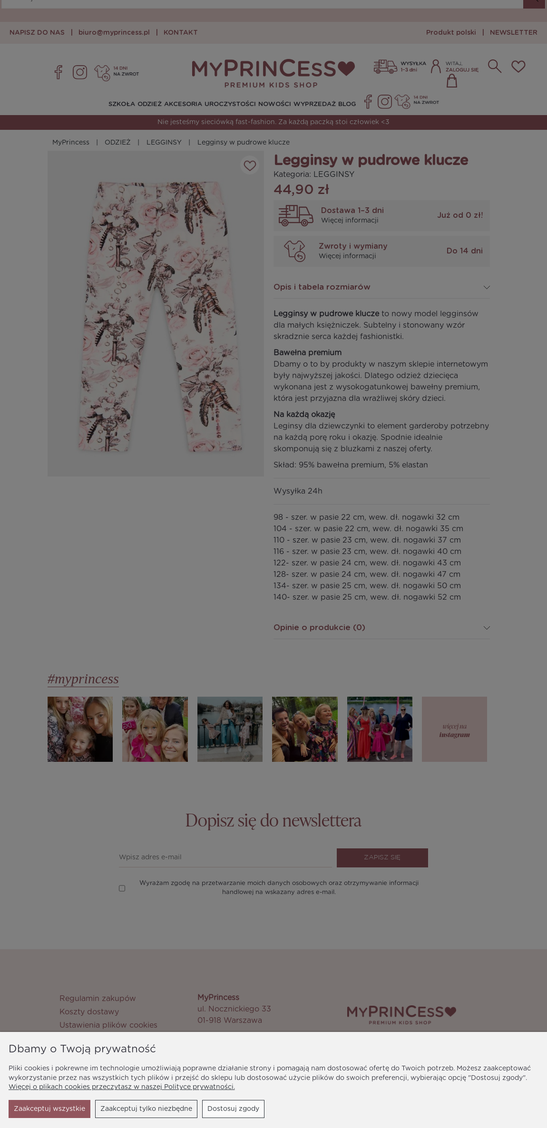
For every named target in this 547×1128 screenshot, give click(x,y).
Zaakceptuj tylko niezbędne (60, 1109)
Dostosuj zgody (147, 1109)
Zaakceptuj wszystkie (223, 1109)
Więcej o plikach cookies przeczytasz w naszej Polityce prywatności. (122, 1087)
